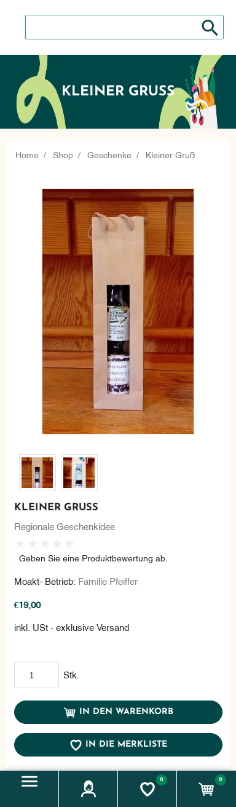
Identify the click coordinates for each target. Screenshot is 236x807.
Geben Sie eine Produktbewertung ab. (93, 557)
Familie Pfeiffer (108, 580)
